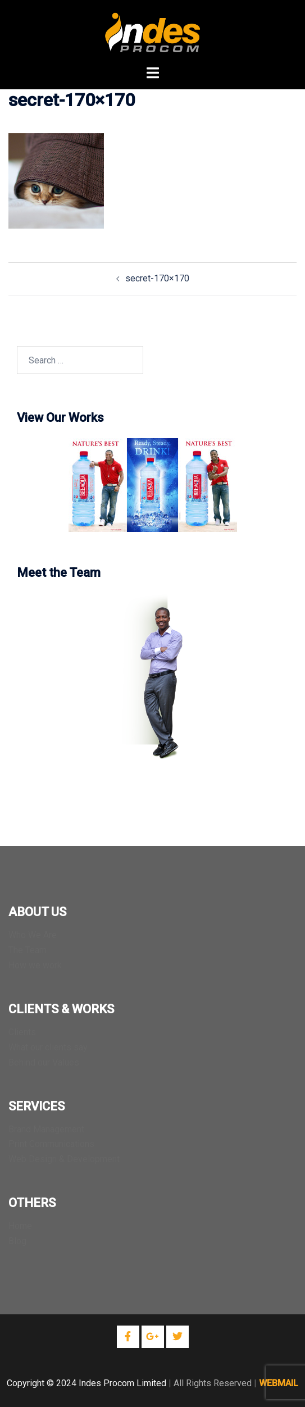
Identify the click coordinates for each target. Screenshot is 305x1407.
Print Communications (51, 1144)
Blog (17, 1241)
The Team (27, 950)
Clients (22, 1032)
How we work (35, 965)
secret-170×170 (157, 278)
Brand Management (46, 1129)
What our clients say (48, 1047)
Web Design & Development (64, 1159)
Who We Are (32, 935)
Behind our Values (43, 1062)
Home (20, 1226)
